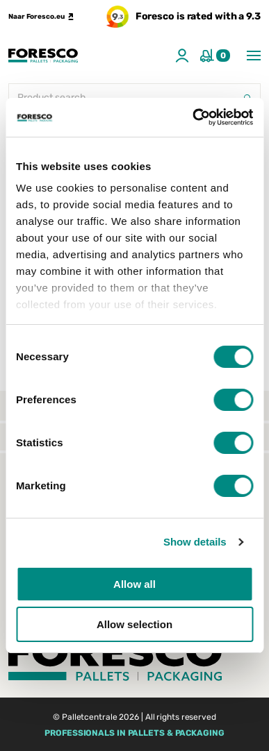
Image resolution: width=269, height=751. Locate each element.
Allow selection (134, 624)
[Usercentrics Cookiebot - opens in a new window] (193, 117)
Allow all (134, 584)
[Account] (182, 55)
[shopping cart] (215, 55)
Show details (195, 542)
